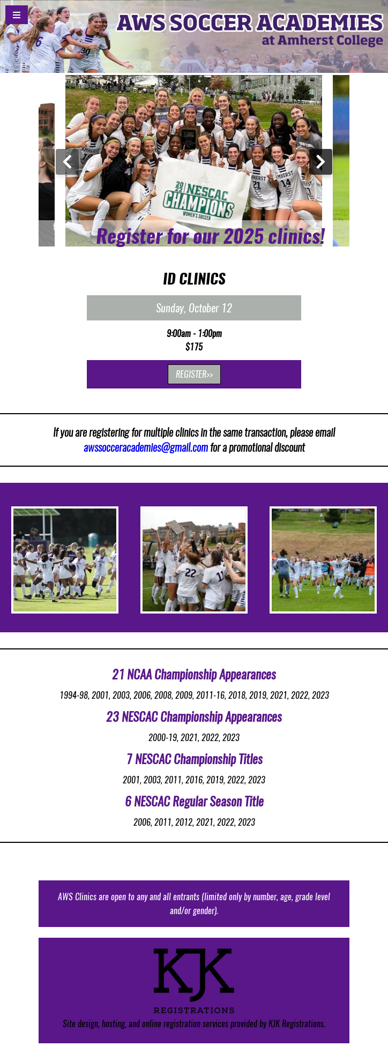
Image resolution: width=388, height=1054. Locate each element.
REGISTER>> (194, 374)
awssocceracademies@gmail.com (146, 447)
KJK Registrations (296, 1023)
